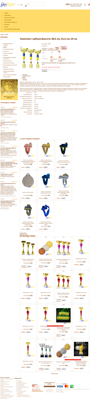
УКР (19, 4)
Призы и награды (8, 53)
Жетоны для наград (8, 63)
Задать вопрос (23, 233)
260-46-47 (36, 387)
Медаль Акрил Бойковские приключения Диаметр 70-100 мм (63, 329)
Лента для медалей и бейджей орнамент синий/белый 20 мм (63, 192)
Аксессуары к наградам (9, 74)
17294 (48, 226)
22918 (66, 296)
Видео (24, 77)
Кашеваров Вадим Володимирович (5, 208)
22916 (30, 329)
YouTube (89, 21)
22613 (30, 364)
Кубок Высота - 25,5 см (45, 326)
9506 (31, 164)
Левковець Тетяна (5, 127)
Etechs (61, 391)
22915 (48, 329)
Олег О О (3, 178)
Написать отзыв (23, 234)
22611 (48, 365)
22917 (84, 295)
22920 (30, 295)
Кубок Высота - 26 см (46, 292)
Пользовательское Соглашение (21, 391)
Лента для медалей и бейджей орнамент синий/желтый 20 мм (28, 223)
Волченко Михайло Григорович (8, 195)
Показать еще (54, 373)
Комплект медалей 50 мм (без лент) (63, 362)
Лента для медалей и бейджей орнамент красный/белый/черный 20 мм (28, 161)
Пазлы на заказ (7, 60)
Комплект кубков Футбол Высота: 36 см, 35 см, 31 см (8, 133)
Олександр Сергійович (6, 117)
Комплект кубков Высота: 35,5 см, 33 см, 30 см (28, 260)
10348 (66, 195)
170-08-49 (36, 388)
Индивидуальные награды (7, 378)
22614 (84, 329)
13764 (31, 195)
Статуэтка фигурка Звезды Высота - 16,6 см (8, 148)
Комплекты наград (8, 49)
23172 (84, 365)
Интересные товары (27, 236)
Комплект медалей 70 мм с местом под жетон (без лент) (45, 260)
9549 (49, 164)
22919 (48, 295)
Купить (27, 167)
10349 (31, 226)
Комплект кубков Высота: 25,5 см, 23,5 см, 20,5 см (8, 109)
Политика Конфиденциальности (22, 394)
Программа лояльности (10, 22)
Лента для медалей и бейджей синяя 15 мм (46, 192)
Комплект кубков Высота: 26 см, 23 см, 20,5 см (63, 260)
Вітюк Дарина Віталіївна (6, 157)
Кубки (5, 47)
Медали (5, 55)
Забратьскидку (57, 48)
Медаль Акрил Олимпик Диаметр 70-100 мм (8, 201)
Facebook (82, 21)
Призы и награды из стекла (7, 395)
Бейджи (5, 67)
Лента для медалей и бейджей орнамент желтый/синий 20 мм (45, 161)
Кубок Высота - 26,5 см (28, 361)
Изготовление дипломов (10, 65)
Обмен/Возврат (21, 385)
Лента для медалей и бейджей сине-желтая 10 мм (63, 161)
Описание (25, 74)
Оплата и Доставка (9, 17)
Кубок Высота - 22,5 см (28, 326)
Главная (6, 13)
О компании (7, 15)
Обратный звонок (36, 389)
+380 (73, 4)
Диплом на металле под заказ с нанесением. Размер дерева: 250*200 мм (9, 163)
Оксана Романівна (5, 142)
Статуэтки (6, 51)
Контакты (6, 24)
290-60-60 (36, 385)
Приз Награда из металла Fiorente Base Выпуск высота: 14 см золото (81, 362)
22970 (48, 262)
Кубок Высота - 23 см (28, 292)
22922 (66, 263)
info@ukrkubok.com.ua (37, 391)
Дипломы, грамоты (8, 69)
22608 (66, 365)
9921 (66, 164)
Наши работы (8, 19)
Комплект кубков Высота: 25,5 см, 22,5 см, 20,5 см (63, 293)
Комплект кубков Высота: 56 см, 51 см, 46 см (46, 362)
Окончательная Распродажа (12, 29)
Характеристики (27, 75)
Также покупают (25, 79)
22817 (66, 331)
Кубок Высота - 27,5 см (81, 326)
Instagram (85, 21)
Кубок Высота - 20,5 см (81, 258)
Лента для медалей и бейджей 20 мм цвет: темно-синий (45, 223)
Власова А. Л (3, 169)
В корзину (44, 71)
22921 (84, 261)
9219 (49, 195)
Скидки (6, 26)
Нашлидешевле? (64, 48)
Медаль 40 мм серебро (28, 192)
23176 (30, 263)
